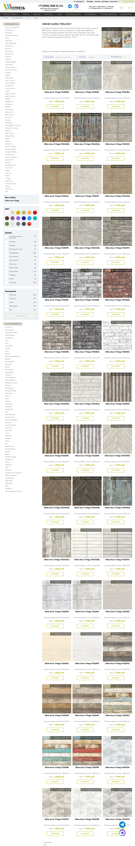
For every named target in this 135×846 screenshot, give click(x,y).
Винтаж (12, 245)
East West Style (10, 43)
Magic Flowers (10, 94)
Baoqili (7, 354)
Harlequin (8, 407)
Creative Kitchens (11, 35)
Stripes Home (10, 165)
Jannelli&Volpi (10, 415)
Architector (9, 338)
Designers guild (11, 383)
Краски (26, 14)
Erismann (8, 393)
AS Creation (9, 330)
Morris (7, 441)
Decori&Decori (10, 380)
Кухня (11, 302)
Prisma (7, 452)
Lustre (7, 91)
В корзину (55, 106)
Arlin (7, 340)
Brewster (8, 364)
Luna (7, 433)
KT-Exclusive (9, 417)
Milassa (8, 438)
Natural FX (9, 112)
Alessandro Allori (11, 333)
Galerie (7, 401)
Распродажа (90, 14)
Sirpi (7, 467)
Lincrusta (8, 428)
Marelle (8, 99)
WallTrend (9, 481)
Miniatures (9, 104)
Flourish (8, 57)
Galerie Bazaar (10, 62)
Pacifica (8, 131)
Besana (8, 359)
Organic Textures (11, 128)
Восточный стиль (16, 249)
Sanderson (9, 460)
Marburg (8, 436)
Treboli (7, 176)
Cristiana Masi (10, 377)
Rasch (7, 454)
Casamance (9, 372)
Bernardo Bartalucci (12, 356)
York (6, 486)
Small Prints (9, 154)
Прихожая (13, 306)
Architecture (9, 30)
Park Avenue (9, 133)
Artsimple (8, 346)
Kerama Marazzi (11, 420)
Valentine (8, 181)
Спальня (12, 298)
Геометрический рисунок (15, 237)
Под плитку (13, 271)
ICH (6, 412)
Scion (7, 462)
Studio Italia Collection (13, 473)
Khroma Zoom (10, 425)
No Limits (8, 117)
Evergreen (9, 51)
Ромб (11, 279)
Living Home (10, 88)
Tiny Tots (8, 173)
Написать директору (73, 10)
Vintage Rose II (10, 184)
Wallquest (8, 483)
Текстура (12, 282)
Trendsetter (9, 478)
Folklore (8, 59)
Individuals (9, 78)
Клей (59, 14)
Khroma (8, 422)
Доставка (105, 1)
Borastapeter (10, 362)
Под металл (13, 268)
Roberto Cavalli (10, 457)
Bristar (7, 367)
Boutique (8, 33)
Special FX (9, 160)
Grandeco (8, 404)
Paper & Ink (9, 446)
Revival (7, 141)
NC (6, 444)
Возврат (90, 1)
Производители (73, 14)
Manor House (10, 96)
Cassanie (8, 375)
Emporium (9, 46)
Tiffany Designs (10, 475)
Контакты (114, 1)
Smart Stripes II (11, 157)
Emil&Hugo (9, 388)
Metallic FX (9, 102)
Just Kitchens (10, 83)
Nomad (8, 120)
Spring (7, 162)
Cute (7, 38)
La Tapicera (9, 86)
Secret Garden (10, 147)
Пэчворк (12, 275)
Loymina (8, 430)
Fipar (7, 399)
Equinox (8, 49)
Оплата (97, 1)
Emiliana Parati (10, 391)
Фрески (37, 14)
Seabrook (8, 465)
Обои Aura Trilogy (57, 92)
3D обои (12, 242)
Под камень (13, 256)
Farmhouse (9, 54)
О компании (79, 1)
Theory (7, 170)
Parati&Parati (10, 449)
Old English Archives (12, 125)
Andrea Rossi (10, 335)
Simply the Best (11, 152)
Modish (8, 107)
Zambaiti (8, 489)
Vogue (7, 186)
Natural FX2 (9, 115)
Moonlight (9, 109)
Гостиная (12, 295)
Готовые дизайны (108, 14)
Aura (28, 18)
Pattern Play (9, 136)
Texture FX (9, 168)
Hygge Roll (9, 409)
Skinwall (8, 470)
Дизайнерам (126, 14)
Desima (8, 385)
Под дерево (14, 253)
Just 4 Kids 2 (9, 80)
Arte (6, 343)
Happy (7, 75)
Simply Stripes (10, 149)
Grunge (8, 72)
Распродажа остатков (13, 491)
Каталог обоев (9, 14)
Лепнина (49, 14)
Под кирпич (14, 260)
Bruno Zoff (9, 370)
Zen (6, 192)
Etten (7, 396)
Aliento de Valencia (12, 27)
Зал (10, 310)
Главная (5, 18)
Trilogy (7, 178)
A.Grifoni (8, 327)
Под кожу (13, 264)
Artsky (7, 348)
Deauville (8, 41)
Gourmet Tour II (11, 70)
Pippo (7, 139)
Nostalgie (8, 123)
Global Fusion (10, 67)
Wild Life (8, 189)
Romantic (8, 144)
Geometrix (9, 65)
